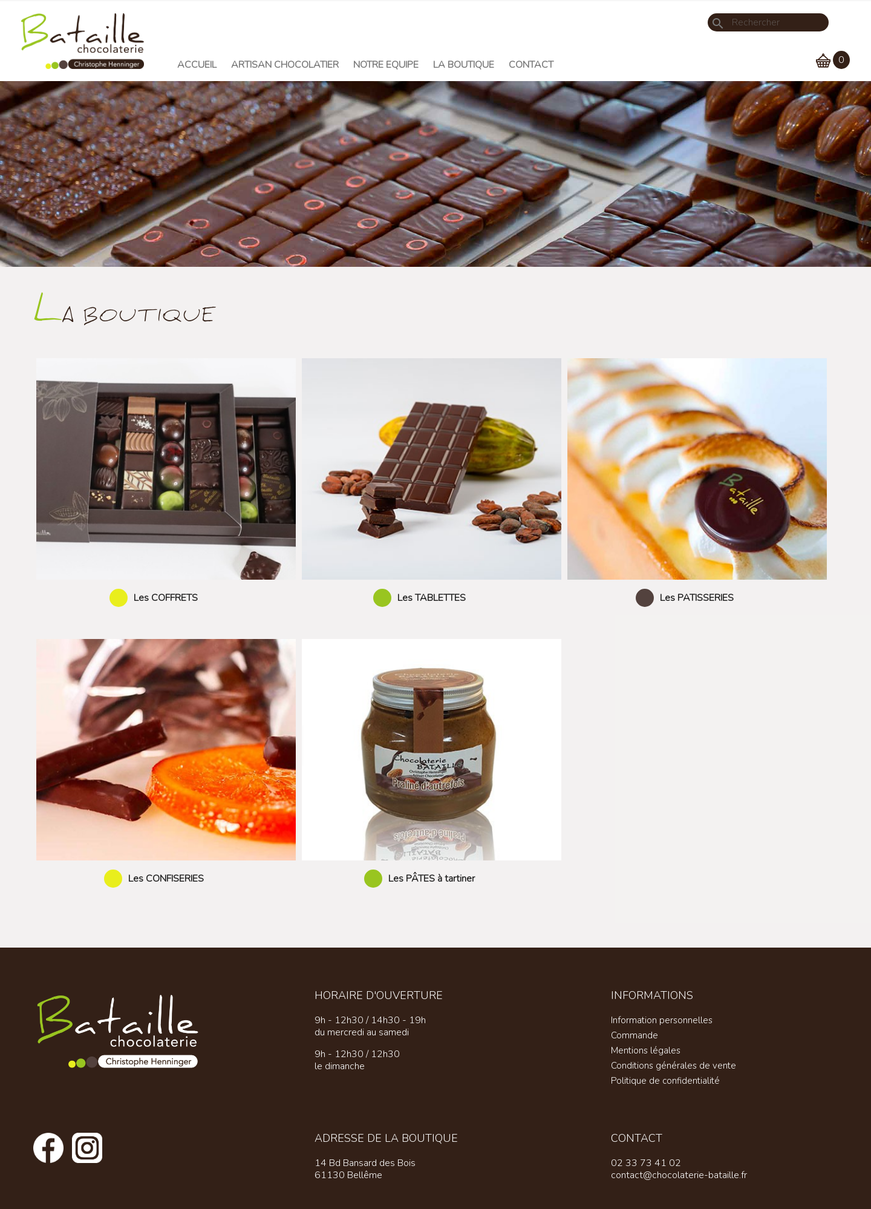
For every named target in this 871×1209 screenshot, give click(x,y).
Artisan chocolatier (285, 64)
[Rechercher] (768, 22)
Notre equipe (386, 64)
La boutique (125, 312)
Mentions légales (645, 1050)
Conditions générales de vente (673, 1066)
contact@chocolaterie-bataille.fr (679, 1175)
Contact (531, 64)
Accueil (197, 64)
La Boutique (463, 64)
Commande (634, 1035)
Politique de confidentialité (665, 1081)
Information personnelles (662, 1020)
